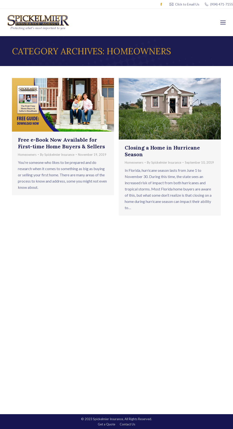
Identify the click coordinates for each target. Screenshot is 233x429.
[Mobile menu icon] (223, 22)
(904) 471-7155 (218, 4)
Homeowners (27, 154)
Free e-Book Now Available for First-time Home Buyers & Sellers (61, 143)
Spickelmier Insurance (108, 419)
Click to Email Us (187, 4)
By (57, 154)
